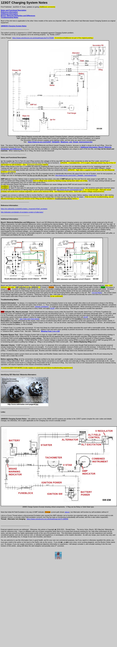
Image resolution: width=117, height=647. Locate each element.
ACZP (52, 308)
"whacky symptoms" (42, 306)
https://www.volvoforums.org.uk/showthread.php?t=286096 (47, 519)
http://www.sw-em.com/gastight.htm (69, 190)
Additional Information (9, 14)
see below (11, 172)
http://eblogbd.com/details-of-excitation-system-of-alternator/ (22, 212)
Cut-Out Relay (97, 293)
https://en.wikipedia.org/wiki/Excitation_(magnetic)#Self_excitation (24, 209)
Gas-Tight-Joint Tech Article (29, 319)
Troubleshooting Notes (9, 17)
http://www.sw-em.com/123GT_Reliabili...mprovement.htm (75, 175)
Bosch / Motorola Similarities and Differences (18, 16)
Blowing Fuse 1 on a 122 (50, 331)
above (67, 512)
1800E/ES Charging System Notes (13, 26)
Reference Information (9, 12)
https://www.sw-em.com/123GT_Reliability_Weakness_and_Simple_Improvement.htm (60, 142)
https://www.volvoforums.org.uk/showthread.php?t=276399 (33, 38)
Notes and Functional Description (13, 10)
